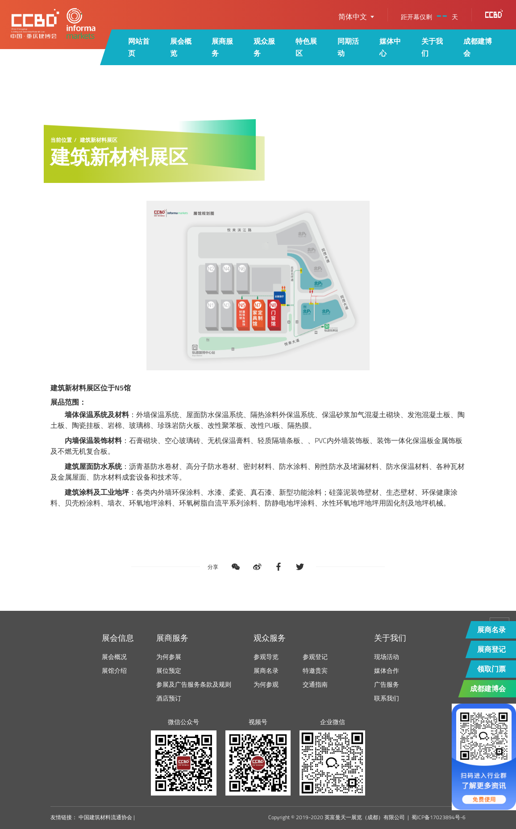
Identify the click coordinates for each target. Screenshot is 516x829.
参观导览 (266, 656)
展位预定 (168, 670)
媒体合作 (386, 670)
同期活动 (348, 47)
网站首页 (139, 47)
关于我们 (432, 47)
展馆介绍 (114, 670)
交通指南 (315, 684)
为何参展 (168, 656)
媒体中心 (390, 47)
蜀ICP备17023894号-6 (439, 817)
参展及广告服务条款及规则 (193, 684)
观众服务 (264, 47)
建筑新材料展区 (98, 140)
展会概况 (114, 656)
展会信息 (118, 638)
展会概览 (180, 47)
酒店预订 (168, 698)
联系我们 (386, 698)
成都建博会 (477, 47)
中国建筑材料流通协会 (105, 817)
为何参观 (266, 684)
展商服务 (222, 47)
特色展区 (306, 47)
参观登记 (315, 656)
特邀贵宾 (315, 670)
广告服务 (386, 684)
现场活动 (386, 656)
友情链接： (63, 817)
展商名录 (266, 670)
